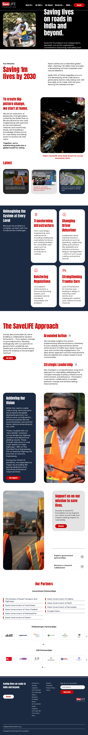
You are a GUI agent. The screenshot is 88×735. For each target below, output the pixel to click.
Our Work (9, 358)
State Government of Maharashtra (20, 613)
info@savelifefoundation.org (12, 726)
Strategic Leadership (58, 364)
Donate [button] (79, 5)
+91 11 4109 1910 (36, 692)
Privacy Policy (50, 688)
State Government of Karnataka (61, 607)
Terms (48, 690)
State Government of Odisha (60, 599)
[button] (86, 637)
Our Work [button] (39, 5)
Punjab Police (53, 611)
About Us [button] (29, 5)
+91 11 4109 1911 (36, 690)
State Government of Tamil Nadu (20, 605)
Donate (61, 526)
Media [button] (69, 5)
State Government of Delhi (59, 603)
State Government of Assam (18, 617)
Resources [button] (59, 5)
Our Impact (13, 478)
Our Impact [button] (49, 5)
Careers (48, 683)
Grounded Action (55, 335)
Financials (49, 685)
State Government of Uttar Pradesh (21, 609)
